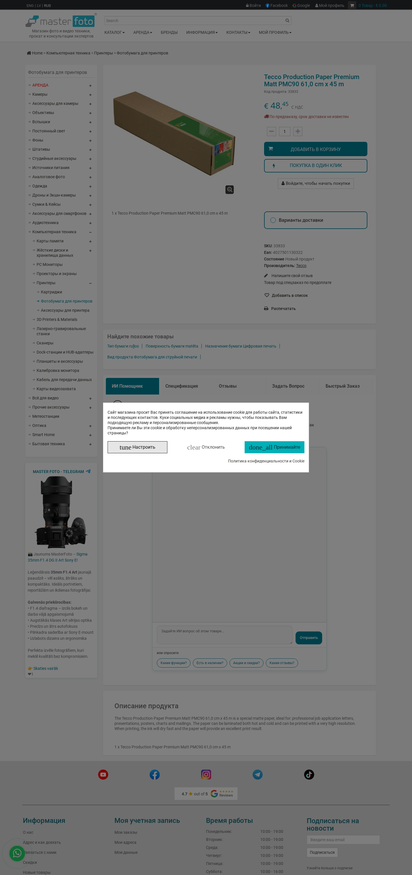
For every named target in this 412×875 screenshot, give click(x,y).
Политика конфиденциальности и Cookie (266, 461)
